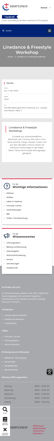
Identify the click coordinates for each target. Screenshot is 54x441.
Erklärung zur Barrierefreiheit (39, 427)
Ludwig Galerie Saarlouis (15, 315)
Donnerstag (10, 398)
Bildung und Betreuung (16, 247)
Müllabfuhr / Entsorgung (15, 357)
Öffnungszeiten (13, 243)
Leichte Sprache (11, 344)
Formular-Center (14, 205)
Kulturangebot (13, 251)
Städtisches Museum (14, 319)
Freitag (8, 402)
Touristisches (10, 323)
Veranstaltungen (14, 210)
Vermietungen (13, 263)
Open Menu (49, 30)
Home (10, 56)
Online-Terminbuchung (17, 218)
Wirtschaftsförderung (16, 255)
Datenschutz (38, 431)
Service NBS (9, 361)
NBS (8, 214)
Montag (8, 386)
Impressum (38, 433)
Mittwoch (9, 394)
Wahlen (10, 197)
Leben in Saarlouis (14, 201)
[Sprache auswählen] (42, 8)
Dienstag (9, 390)
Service (10, 259)
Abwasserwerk (11, 369)
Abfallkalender (11, 365)
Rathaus (10, 193)
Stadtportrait (12, 268)
